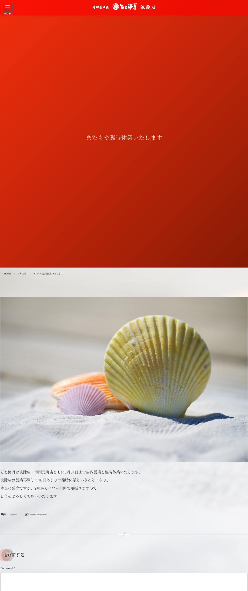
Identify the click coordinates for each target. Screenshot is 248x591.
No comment (11, 514)
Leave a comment (37, 514)
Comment (6, 568)
